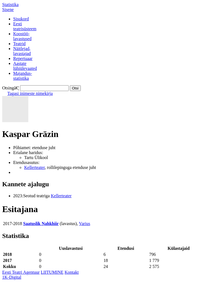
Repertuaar (22, 58)
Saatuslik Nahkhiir (41, 223)
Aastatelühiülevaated (25, 66)
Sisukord (21, 19)
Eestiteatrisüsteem (24, 26)
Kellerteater (34, 167)
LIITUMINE (52, 272)
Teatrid (19, 43)
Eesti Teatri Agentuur (21, 272)
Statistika (10, 4)
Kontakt (72, 272)
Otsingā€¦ (10, 88)
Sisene (8, 9)
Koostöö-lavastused (22, 36)
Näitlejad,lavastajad (22, 51)
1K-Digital (11, 277)
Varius (84, 223)
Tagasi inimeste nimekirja (30, 93)
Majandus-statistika (22, 76)
